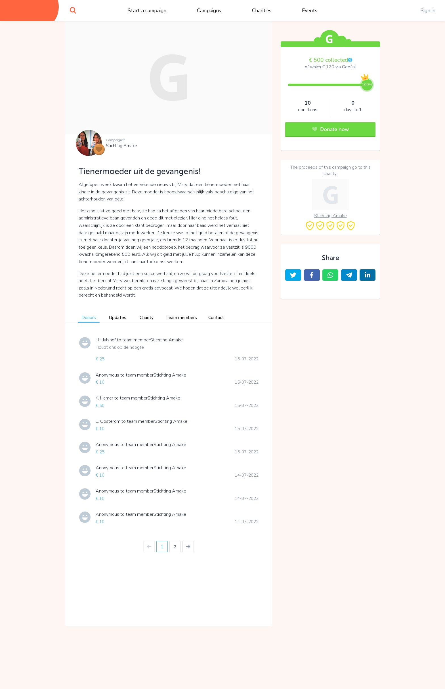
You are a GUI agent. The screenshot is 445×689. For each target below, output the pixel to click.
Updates (117, 317)
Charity (147, 317)
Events (309, 10)
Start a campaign (147, 10)
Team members (181, 317)
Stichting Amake (121, 146)
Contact (216, 317)
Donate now (330, 129)
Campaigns (209, 10)
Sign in (428, 10)
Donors (88, 317)
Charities (261, 10)
